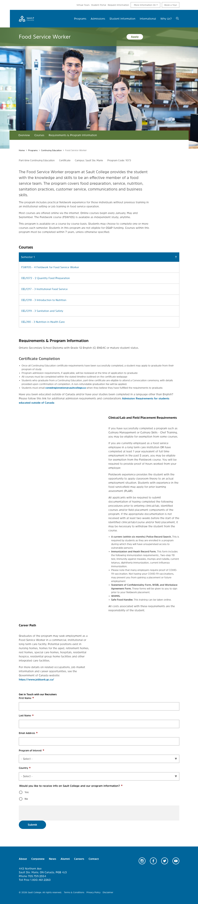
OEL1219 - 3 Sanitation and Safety (42, 310)
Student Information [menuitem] (122, 18)
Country (28, 768)
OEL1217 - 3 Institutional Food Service (45, 288)
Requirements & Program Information (73, 135)
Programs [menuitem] (80, 18)
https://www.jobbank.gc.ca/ (37, 678)
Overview (24, 135)
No (26, 798)
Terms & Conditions (74, 891)
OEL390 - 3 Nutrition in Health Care (44, 321)
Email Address (32, 733)
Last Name (30, 716)
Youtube (175, 860)
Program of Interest (35, 751)
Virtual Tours (83, 5)
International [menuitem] (148, 18)
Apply (135, 36)
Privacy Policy (93, 891)
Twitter (164, 860)
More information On (145, 5)
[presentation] (42, 812)
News (52, 858)
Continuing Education (53, 150)
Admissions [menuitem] (98, 18)
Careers (79, 858)
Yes (27, 791)
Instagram (142, 860)
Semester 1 (28, 257)
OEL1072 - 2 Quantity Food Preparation (46, 278)
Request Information (118, 5)
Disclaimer (108, 891)
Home (22, 150)
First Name (30, 698)
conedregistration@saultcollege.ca (65, 387)
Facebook (153, 860)
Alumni (65, 858)
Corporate (38, 858)
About (23, 858)
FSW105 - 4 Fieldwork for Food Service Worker (51, 267)
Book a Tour (170, 5)
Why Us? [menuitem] (166, 18)
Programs (33, 150)
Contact (94, 858)
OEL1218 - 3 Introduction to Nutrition (44, 299)
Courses (39, 135)
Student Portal (98, 5)
